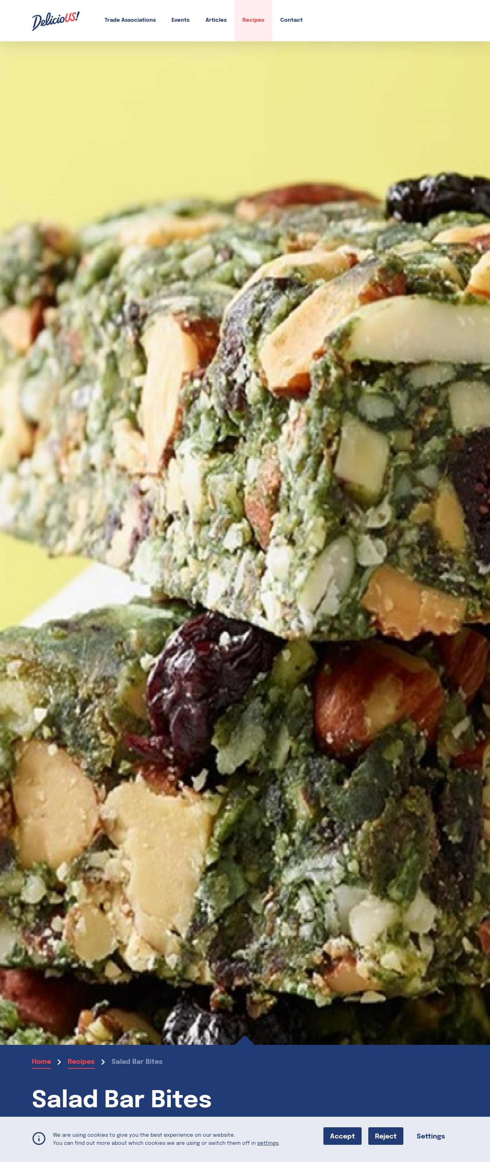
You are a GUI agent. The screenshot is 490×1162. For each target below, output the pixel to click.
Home (41, 1062)
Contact (291, 20)
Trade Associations (130, 20)
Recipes (253, 20)
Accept (342, 1136)
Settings (431, 1136)
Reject (386, 1136)
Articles (216, 20)
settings (267, 1143)
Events (180, 20)
